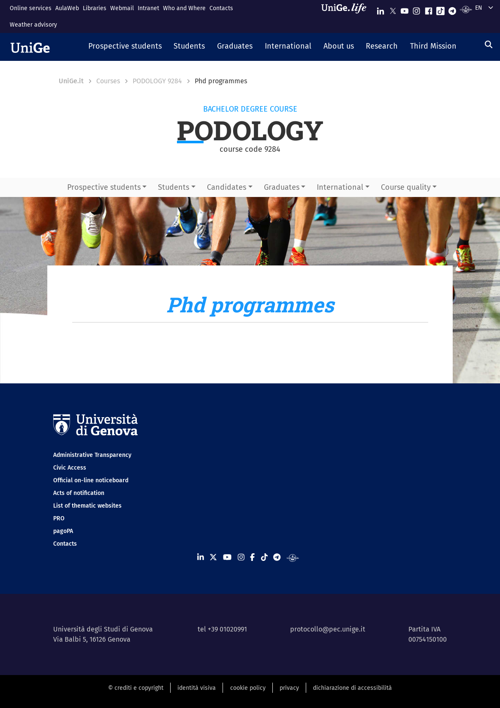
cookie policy (248, 688)
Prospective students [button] (104, 187)
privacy (289, 688)
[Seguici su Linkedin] (380, 9)
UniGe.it (71, 81)
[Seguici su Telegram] (452, 9)
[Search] (488, 44)
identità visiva (196, 688)
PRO (59, 518)
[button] (125, 47)
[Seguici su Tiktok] (440, 9)
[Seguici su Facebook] (428, 9)
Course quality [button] (406, 187)
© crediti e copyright (135, 688)
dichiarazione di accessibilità (352, 688)
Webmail (122, 8)
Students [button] (173, 187)
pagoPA (63, 531)
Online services (31, 8)
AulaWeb (67, 8)
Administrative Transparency (92, 455)
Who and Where (184, 8)
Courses (108, 81)
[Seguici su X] (392, 9)
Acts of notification (78, 493)
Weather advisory (33, 24)
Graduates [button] (281, 187)
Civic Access (69, 467)
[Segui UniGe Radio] (466, 9)
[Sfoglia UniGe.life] (346, 16)
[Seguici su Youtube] (404, 9)
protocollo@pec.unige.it (327, 629)
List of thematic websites (87, 505)
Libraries (94, 8)
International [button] (340, 187)
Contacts (221, 8)
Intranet (148, 8)
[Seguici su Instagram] (416, 9)
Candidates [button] (226, 187)
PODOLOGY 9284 (157, 81)
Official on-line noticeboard (90, 480)
